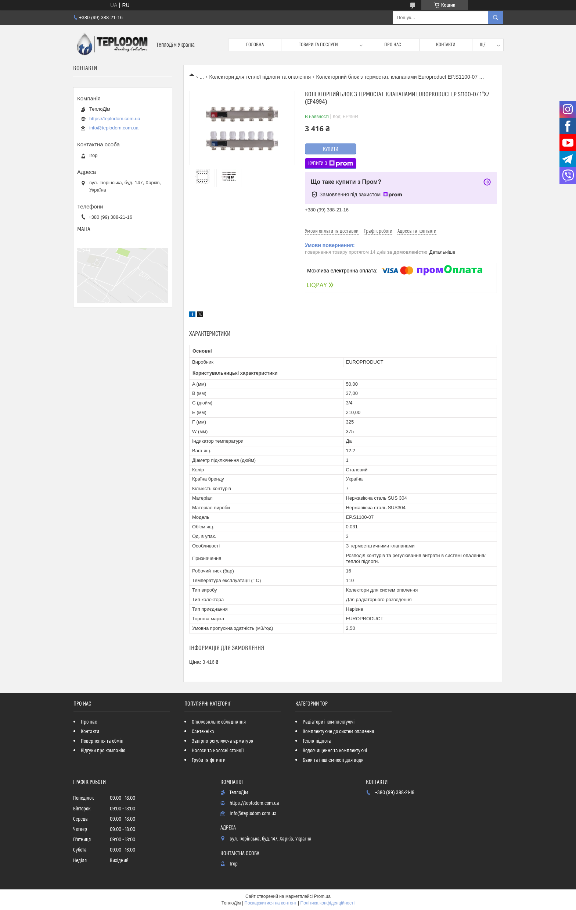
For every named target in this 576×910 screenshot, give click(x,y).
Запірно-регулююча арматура (222, 741)
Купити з (330, 163)
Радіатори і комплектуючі (328, 722)
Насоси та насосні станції (218, 751)
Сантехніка (203, 732)
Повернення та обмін (102, 741)
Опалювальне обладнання (219, 722)
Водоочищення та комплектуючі (335, 751)
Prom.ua (322, 896)
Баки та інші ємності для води (333, 760)
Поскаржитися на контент (270, 903)
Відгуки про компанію (103, 751)
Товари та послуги (318, 45)
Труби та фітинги (209, 760)
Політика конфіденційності (327, 903)
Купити (330, 149)
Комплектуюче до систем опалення (338, 732)
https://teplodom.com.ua (114, 118)
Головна (255, 45)
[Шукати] (495, 17)
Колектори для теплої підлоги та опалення (260, 77)
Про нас (392, 45)
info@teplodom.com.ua (113, 128)
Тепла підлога (317, 741)
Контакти (446, 45)
